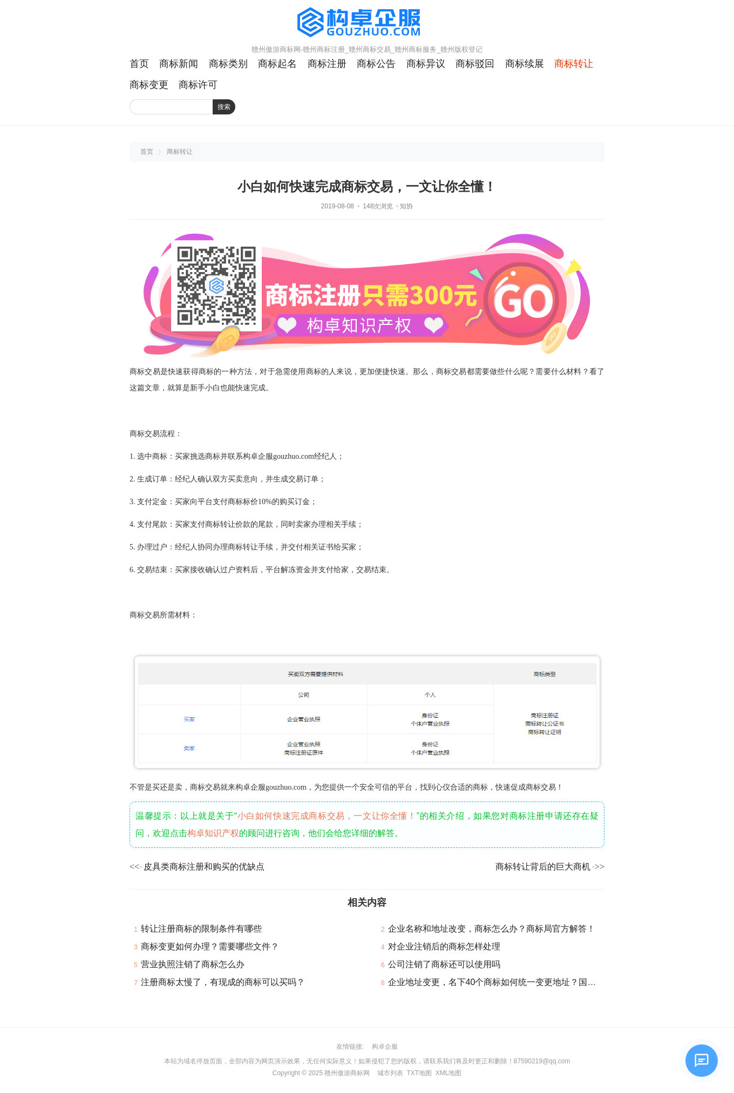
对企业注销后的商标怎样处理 (444, 946)
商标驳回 (475, 63)
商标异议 (425, 63)
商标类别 (228, 63)
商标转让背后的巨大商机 (542, 866)
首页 (139, 63)
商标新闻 (178, 63)
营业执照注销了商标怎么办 (192, 964)
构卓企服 (385, 1046)
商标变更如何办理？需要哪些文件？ (210, 946)
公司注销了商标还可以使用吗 (444, 964)
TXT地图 (419, 1073)
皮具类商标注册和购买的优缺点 (204, 866)
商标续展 (524, 63)
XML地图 (449, 1073)
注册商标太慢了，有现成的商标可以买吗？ (223, 982)
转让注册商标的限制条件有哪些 (201, 928)
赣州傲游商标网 (347, 1073)
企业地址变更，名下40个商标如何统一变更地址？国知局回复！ (509, 982)
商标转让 (573, 63)
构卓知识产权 (213, 833)
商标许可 (198, 84)
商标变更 (149, 84)
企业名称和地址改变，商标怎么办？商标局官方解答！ (491, 928)
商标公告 (376, 63)
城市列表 (390, 1073)
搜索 (224, 107)
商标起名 (277, 63)
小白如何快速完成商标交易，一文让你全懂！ (327, 815)
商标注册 (327, 63)
